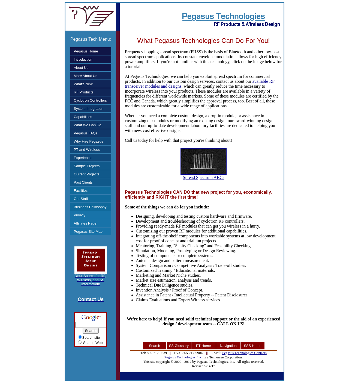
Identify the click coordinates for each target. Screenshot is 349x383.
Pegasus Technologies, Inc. (183, 357)
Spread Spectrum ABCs (203, 175)
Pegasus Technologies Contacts (244, 353)
